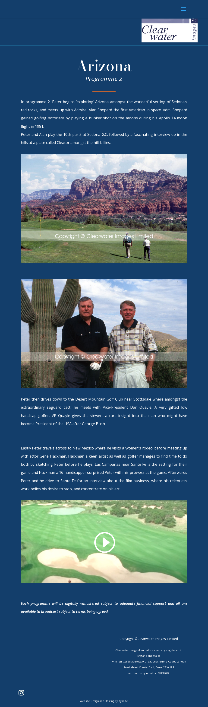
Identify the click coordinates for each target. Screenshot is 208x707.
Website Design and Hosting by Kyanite (104, 701)
